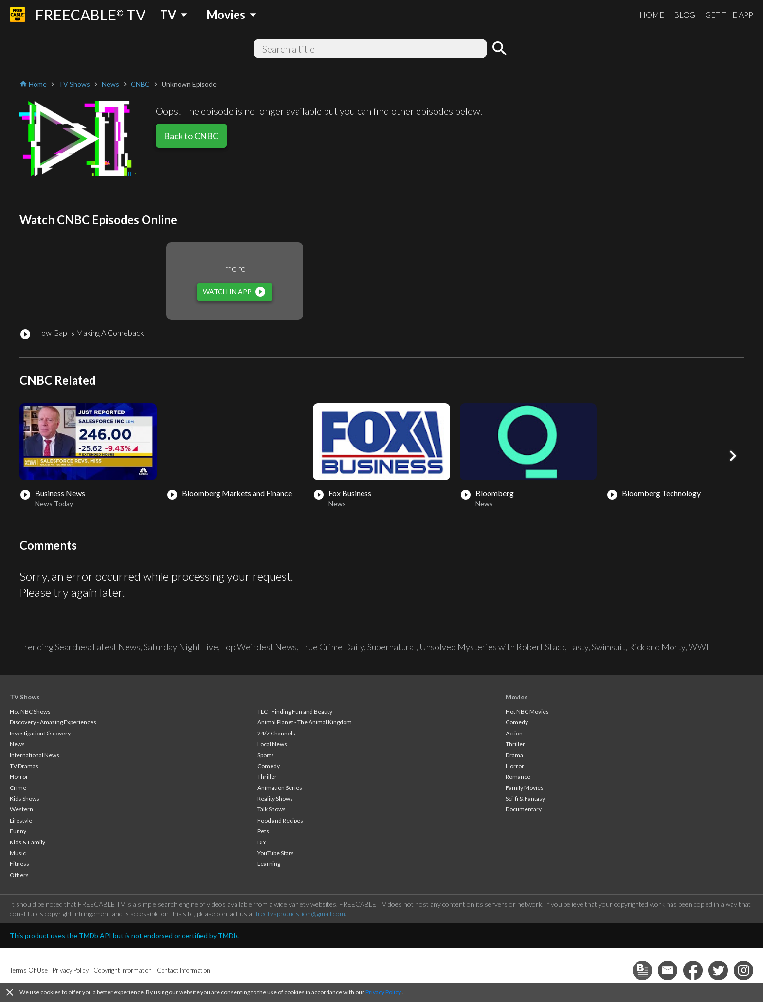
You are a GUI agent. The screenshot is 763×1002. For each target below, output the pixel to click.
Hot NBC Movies (527, 711)
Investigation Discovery (40, 733)
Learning (268, 863)
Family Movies (525, 787)
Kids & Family (27, 842)
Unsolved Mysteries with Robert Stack (492, 647)
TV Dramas (24, 765)
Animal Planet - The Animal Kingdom (304, 722)
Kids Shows (24, 798)
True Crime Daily (332, 647)
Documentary (524, 809)
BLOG (684, 14)
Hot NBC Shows (30, 711)
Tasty (578, 647)
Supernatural (391, 647)
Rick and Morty (657, 647)
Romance (518, 776)
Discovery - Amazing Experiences (53, 722)
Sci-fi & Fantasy (525, 798)
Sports (265, 755)
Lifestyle (21, 820)
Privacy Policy (383, 992)
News (17, 744)
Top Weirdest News (259, 647)
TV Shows (25, 697)
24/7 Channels (276, 733)
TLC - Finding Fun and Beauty (294, 711)
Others (19, 874)
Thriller (267, 776)
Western (21, 809)
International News (34, 755)
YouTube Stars (275, 853)
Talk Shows (271, 809)
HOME (651, 14)
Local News (272, 744)
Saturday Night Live (181, 647)
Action (514, 733)
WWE (700, 647)
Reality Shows (275, 798)
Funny (18, 831)
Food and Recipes (280, 820)
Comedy (268, 765)
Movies (517, 697)
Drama (514, 755)
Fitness (19, 863)
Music (18, 853)
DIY (261, 842)
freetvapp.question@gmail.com (300, 914)
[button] (733, 455)
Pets (263, 831)
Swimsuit (608, 647)
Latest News (116, 647)
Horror (19, 776)
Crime (18, 787)
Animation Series (279, 787)
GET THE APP (729, 14)
